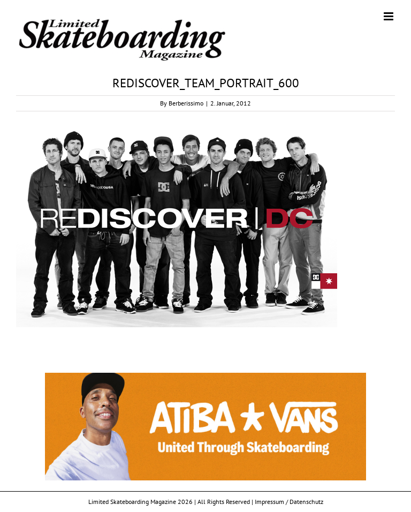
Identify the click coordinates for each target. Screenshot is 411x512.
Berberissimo (186, 103)
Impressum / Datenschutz (289, 502)
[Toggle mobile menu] (389, 16)
